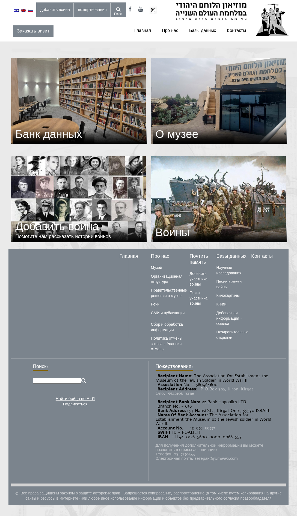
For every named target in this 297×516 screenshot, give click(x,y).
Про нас (170, 31)
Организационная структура (166, 279)
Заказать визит (33, 31)
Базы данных (202, 31)
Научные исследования (229, 270)
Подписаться (75, 404)
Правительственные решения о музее (169, 293)
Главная (142, 31)
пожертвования (92, 9)
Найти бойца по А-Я (75, 398)
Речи (155, 304)
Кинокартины (228, 295)
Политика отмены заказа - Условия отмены (166, 344)
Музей (156, 267)
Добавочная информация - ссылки (229, 318)
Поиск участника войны (198, 298)
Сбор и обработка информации (167, 327)
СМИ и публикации (168, 313)
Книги (221, 304)
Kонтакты (236, 31)
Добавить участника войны (198, 279)
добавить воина (55, 9)
